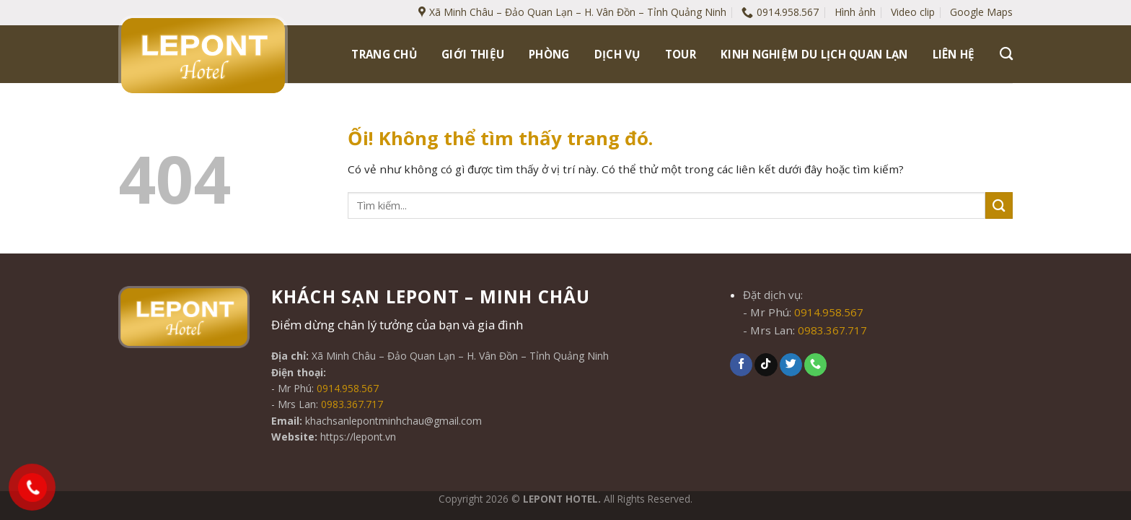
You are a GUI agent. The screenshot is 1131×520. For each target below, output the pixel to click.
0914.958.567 (348, 388)
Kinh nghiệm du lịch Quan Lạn (814, 54)
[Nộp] (999, 205)
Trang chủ (384, 54)
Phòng (549, 54)
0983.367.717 (352, 404)
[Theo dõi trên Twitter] (791, 364)
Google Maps (981, 12)
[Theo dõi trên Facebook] (741, 364)
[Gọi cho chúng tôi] (815, 364)
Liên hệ (954, 54)
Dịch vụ (617, 54)
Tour (680, 54)
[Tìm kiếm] (1006, 54)
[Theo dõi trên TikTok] (765, 364)
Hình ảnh (855, 12)
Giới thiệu (472, 54)
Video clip (913, 12)
